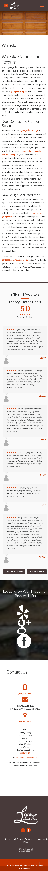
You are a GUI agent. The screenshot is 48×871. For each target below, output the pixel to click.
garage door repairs (19, 91)
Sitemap (18, 839)
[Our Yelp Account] (29, 830)
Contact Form (25, 753)
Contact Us (30, 839)
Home (8, 839)
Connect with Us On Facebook (25, 758)
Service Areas (25, 721)
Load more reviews (14, 572)
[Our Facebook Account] (23, 830)
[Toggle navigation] (41, 5)
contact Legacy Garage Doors (15, 259)
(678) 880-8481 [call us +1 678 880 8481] (24, 868)
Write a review (37, 572)
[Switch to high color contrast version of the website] (6, 5)
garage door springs (29, 130)
